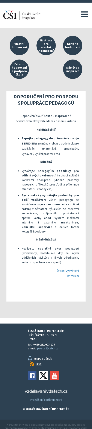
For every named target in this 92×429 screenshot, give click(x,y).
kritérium (73, 276)
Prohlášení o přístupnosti (46, 400)
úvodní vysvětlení (68, 271)
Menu (84, 14)
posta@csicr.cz (48, 348)
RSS (39, 364)
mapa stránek (43, 358)
